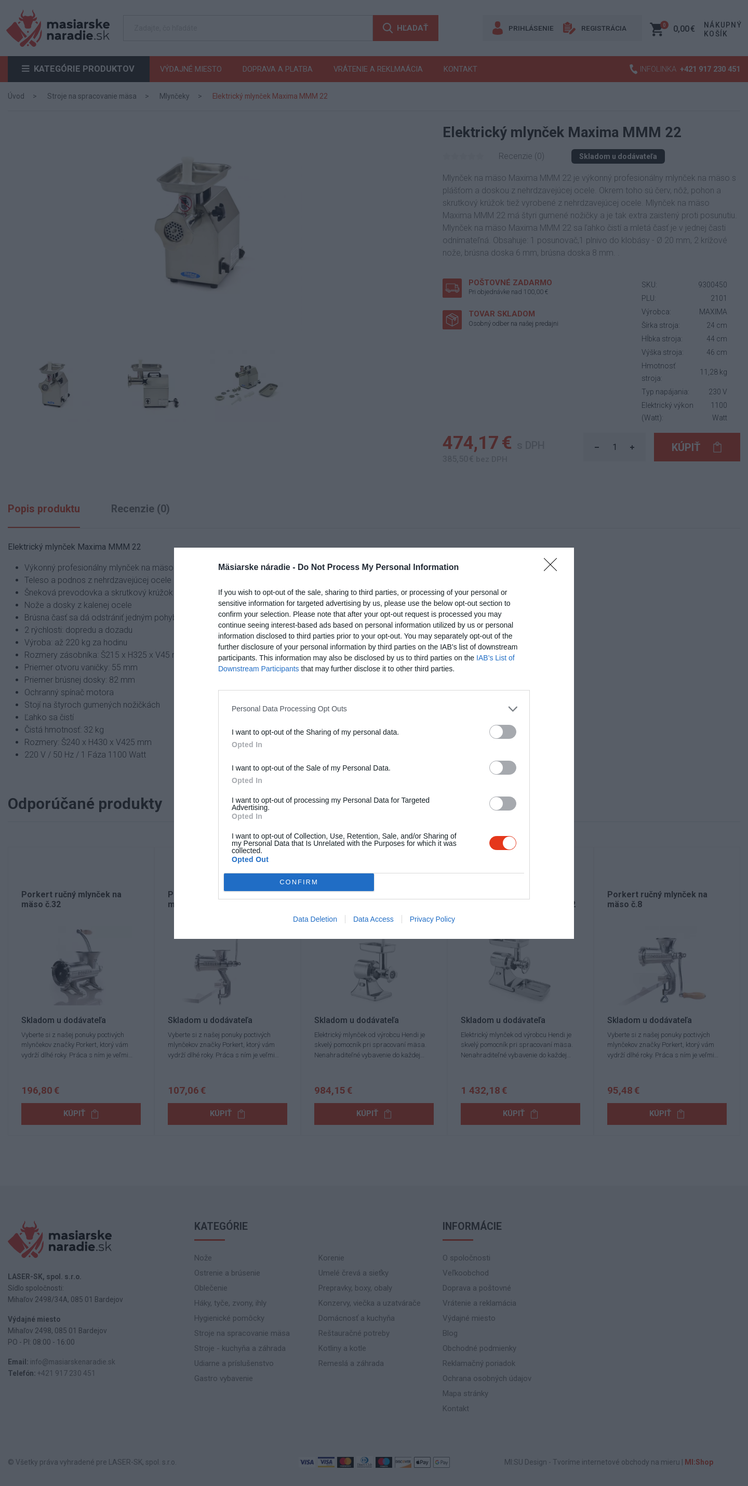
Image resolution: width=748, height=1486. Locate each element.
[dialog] (374, 743)
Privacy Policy (432, 919)
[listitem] (374, 709)
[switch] (502, 732)
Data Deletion (315, 919)
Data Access (373, 919)
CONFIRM (298, 882)
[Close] (554, 568)
